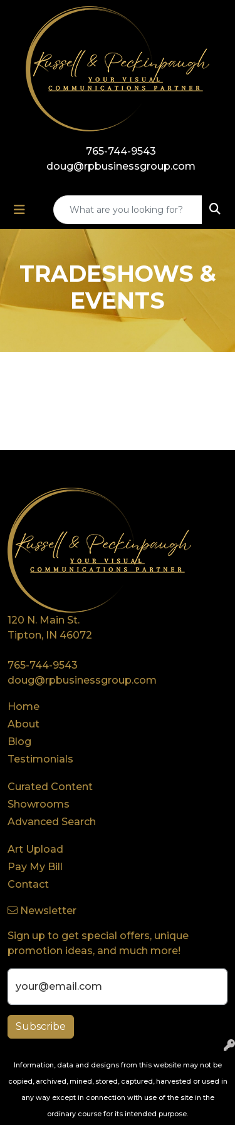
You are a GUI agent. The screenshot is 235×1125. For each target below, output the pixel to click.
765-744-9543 (121, 151)
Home (23, 706)
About (23, 724)
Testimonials (40, 759)
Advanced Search (52, 822)
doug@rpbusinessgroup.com (121, 166)
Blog (19, 741)
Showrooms (39, 804)
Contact (28, 884)
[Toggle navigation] (19, 209)
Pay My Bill (35, 867)
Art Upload (35, 849)
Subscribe (41, 1026)
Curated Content (50, 787)
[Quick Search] (127, 209)
